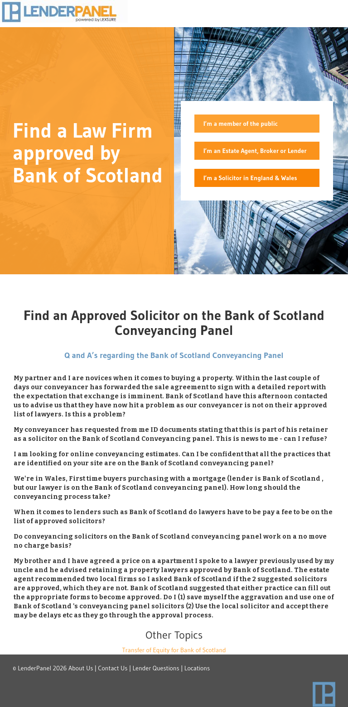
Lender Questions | (158, 668)
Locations (197, 668)
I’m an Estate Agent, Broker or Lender (255, 151)
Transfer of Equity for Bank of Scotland (174, 650)
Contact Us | (114, 668)
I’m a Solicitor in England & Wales (250, 178)
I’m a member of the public (240, 123)
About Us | (82, 668)
